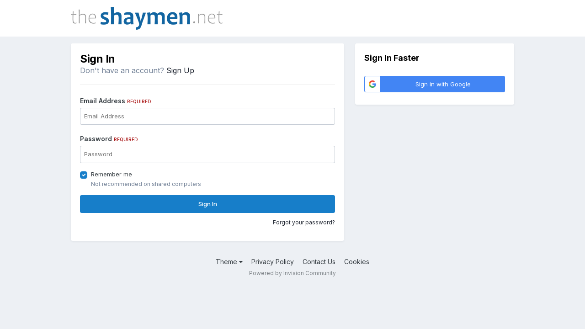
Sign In (207, 203)
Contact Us (319, 261)
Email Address (115, 101)
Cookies (356, 261)
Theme (229, 261)
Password (109, 139)
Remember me (111, 174)
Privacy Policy (272, 261)
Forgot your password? (304, 222)
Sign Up (180, 70)
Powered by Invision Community (292, 273)
